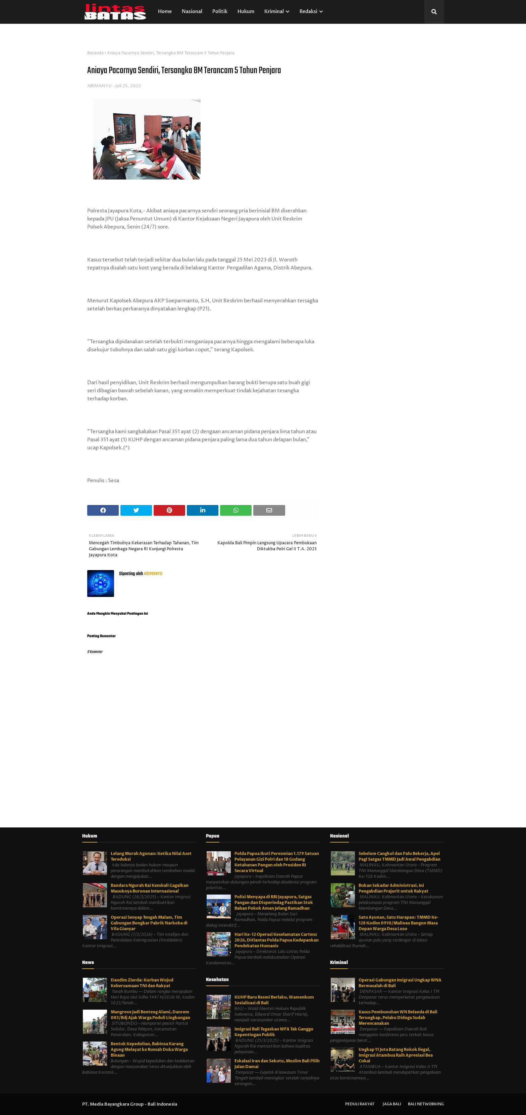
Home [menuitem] (165, 11)
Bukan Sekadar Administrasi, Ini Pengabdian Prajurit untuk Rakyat (393, 888)
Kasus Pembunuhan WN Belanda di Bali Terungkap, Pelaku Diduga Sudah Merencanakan (398, 1017)
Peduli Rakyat (359, 1104)
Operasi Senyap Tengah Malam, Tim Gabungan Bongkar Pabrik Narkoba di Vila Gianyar (149, 923)
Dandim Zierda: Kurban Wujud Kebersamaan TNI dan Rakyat (142, 983)
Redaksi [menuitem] (308, 11)
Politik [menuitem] (219, 11)
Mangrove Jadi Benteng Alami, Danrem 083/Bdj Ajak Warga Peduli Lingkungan (150, 1014)
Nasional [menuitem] (192, 11)
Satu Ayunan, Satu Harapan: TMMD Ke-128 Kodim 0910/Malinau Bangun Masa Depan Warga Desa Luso (399, 923)
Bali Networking (426, 1104)
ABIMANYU (99, 86)
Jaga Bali (392, 1104)
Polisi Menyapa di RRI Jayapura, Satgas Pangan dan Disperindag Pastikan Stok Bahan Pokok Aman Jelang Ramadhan (273, 902)
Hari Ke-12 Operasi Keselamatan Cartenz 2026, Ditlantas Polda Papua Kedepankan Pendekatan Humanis (276, 940)
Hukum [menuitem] (246, 11)
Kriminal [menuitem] (274, 11)
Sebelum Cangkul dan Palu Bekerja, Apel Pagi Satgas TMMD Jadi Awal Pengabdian (399, 856)
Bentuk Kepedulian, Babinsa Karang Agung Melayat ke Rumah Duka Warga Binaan (149, 1049)
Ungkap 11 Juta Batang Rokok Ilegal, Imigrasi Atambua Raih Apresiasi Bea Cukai (396, 1055)
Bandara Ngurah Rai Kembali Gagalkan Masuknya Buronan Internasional (150, 888)
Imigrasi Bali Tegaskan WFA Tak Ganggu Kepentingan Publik (273, 1031)
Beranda (95, 53)
